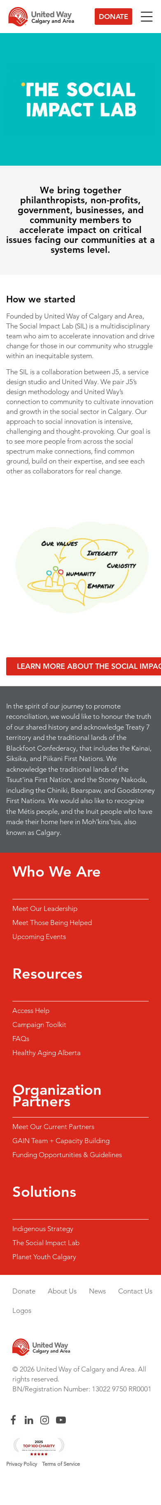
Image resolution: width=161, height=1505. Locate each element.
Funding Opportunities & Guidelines (67, 1155)
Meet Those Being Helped (52, 922)
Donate (113, 16)
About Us (62, 1291)
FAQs (20, 1038)
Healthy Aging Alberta (46, 1053)
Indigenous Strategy (42, 1228)
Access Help (30, 1010)
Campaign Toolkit (39, 1024)
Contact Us (135, 1291)
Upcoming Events (39, 936)
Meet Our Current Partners (53, 1126)
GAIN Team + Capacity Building (61, 1140)
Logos (21, 1310)
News (97, 1291)
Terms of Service (61, 1464)
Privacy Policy (21, 1464)
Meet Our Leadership (44, 908)
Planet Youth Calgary (44, 1257)
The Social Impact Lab (45, 1243)
